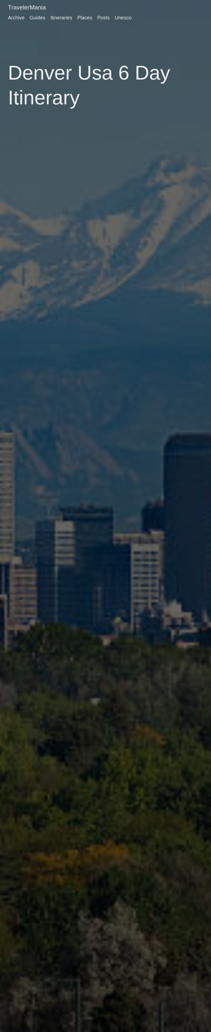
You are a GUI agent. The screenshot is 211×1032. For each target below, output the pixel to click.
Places (84, 17)
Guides (37, 17)
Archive (16, 17)
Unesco (123, 17)
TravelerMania (27, 7)
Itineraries (61, 17)
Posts (103, 17)
